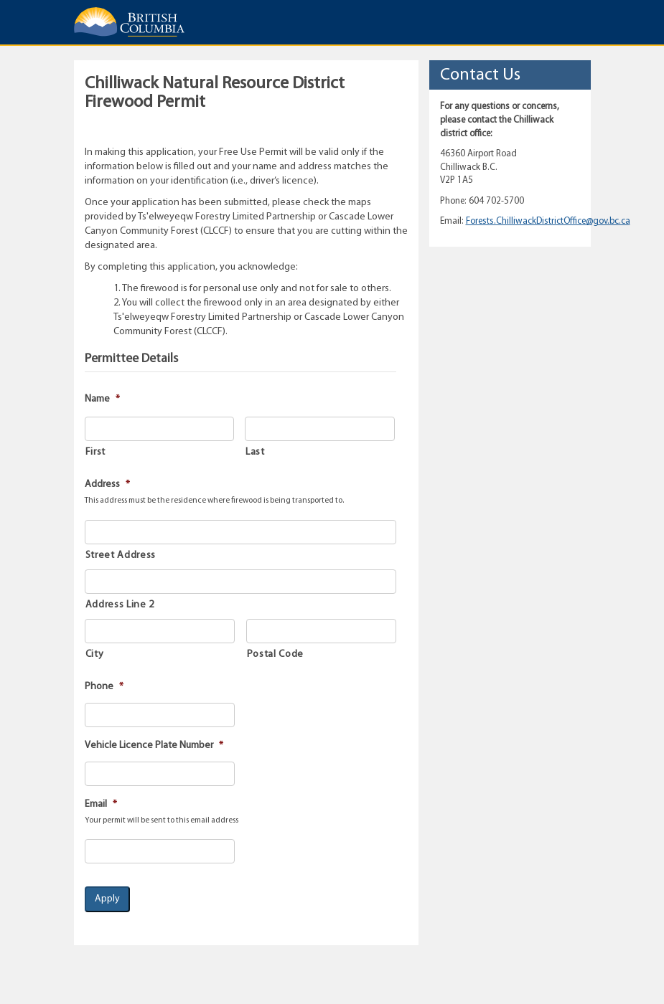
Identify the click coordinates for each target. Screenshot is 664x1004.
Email (101, 804)
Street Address (120, 555)
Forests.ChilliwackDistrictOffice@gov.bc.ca (548, 221)
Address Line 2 (119, 605)
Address (107, 484)
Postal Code (275, 654)
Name (102, 399)
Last (255, 452)
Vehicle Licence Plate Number (154, 745)
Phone (104, 686)
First (95, 452)
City (94, 654)
